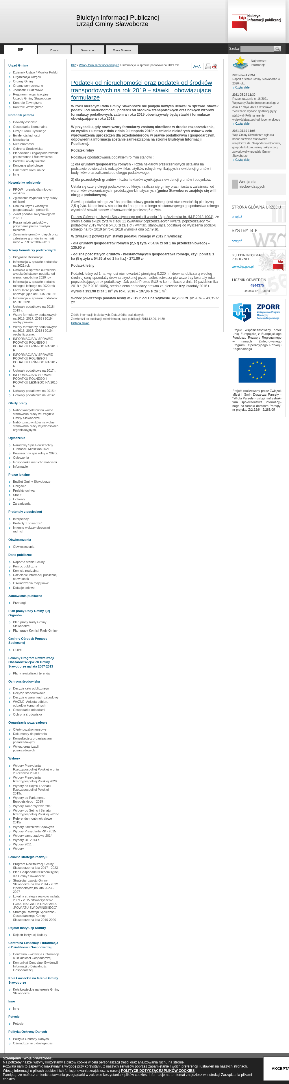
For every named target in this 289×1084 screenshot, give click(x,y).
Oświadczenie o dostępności (33, 1043)
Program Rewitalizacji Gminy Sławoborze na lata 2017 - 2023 (35, 865)
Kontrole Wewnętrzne (28, 107)
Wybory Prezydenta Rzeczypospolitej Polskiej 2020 (35, 779)
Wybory (18, 848)
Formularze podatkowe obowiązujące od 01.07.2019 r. (34, 292)
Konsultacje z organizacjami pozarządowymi (32, 740)
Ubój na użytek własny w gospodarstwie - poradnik (31, 207)
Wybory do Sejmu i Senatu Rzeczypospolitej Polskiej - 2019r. (32, 789)
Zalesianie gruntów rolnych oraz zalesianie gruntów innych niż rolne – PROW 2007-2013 (35, 238)
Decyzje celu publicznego (31, 688)
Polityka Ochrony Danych (31, 1039)
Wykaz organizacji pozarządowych (26, 748)
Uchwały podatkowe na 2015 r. (34, 390)
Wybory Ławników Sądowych (33, 827)
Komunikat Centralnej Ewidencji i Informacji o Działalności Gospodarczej (36, 966)
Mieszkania (21, 139)
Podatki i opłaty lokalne (29, 161)
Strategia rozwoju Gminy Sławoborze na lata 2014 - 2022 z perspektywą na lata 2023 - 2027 (35, 886)
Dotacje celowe (24, 587)
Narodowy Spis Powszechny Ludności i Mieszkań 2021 (33, 447)
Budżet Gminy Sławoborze (32, 481)
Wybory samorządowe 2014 (32, 835)
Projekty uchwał (24, 490)
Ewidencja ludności (26, 135)
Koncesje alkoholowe (28, 165)
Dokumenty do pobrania (30, 733)
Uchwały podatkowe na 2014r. (34, 395)
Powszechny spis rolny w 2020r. (35, 453)
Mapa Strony (122, 50)
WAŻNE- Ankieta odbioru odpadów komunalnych (30, 703)
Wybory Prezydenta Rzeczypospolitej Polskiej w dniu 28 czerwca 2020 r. (36, 769)
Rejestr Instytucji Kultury (30, 934)
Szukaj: (234, 49)
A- (200, 66)
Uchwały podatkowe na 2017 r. (34, 370)
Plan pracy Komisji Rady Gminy (35, 630)
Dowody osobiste (25, 122)
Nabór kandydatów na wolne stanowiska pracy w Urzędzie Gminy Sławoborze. (33, 413)
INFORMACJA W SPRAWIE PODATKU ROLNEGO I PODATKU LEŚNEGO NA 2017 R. (35, 360)
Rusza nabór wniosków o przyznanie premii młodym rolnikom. (31, 226)
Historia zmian (80, 323)
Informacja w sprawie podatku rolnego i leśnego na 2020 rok (34, 283)
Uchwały (19, 499)
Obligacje (19, 486)
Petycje (18, 1023)
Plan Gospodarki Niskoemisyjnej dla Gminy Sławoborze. (36, 873)
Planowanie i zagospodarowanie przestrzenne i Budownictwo (36, 154)
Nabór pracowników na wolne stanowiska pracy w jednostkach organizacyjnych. (35, 426)
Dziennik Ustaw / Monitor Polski (35, 72)
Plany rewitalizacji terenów (31, 673)
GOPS (17, 650)
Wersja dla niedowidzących (252, 184)
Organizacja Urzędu (27, 77)
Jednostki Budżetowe (28, 90)
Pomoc (54, 50)
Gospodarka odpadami (29, 709)
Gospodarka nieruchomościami (35, 462)
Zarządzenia (22, 503)
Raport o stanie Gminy (29, 562)
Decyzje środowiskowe (29, 693)
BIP (20, 49)
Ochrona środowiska (27, 714)
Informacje (20, 466)
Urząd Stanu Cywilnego (29, 131)
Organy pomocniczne (28, 85)
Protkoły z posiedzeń (27, 523)
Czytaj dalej (242, 87)
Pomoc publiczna (25, 566)
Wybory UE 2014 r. (26, 840)
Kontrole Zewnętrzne (27, 102)
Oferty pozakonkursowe (30, 729)
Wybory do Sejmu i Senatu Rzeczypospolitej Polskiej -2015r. (36, 812)
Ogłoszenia (21, 457)
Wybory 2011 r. (23, 844)
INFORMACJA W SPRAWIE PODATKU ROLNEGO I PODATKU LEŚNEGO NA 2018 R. (35, 344)
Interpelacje (21, 519)
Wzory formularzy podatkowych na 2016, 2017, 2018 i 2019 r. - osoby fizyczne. (35, 330)
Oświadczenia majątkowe (31, 583)
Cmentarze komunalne (29, 170)
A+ (196, 66)
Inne (16, 174)
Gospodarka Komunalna (30, 126)
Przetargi (19, 602)
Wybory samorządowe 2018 (32, 806)
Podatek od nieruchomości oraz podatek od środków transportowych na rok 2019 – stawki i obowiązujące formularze (141, 89)
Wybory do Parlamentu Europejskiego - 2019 (29, 799)
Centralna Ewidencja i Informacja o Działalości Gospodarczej (36, 956)
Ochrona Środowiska (27, 148)
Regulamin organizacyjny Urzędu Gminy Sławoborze (32, 96)
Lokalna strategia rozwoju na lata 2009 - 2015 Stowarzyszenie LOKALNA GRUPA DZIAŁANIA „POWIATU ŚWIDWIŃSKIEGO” (36, 902)
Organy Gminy (23, 81)
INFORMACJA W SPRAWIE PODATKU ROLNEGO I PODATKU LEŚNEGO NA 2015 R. (35, 380)
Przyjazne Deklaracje (28, 257)
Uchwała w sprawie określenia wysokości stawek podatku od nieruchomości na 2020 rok (34, 273)
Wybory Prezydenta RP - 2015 (34, 831)
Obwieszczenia (23, 546)
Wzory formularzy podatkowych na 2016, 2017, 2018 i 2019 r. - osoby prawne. (35, 318)
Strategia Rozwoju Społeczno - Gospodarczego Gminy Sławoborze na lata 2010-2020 (34, 915)
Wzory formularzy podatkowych (99, 65)
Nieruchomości (23, 144)
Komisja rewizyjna (25, 570)
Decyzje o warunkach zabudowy (35, 697)
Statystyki (88, 50)
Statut (17, 495)
